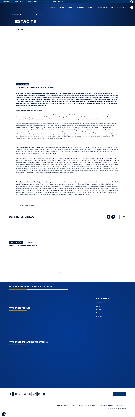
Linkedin (23, 396)
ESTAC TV (16, 14)
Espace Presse (119, 396)
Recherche (131, 7)
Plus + (123, 218)
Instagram (17, 396)
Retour (21, 30)
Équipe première (65, 7)
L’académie (80, 7)
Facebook (11, 396)
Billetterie (19, 1)
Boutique (6, 1)
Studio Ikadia (121, 412)
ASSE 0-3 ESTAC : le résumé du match (25, 247)
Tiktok (41, 396)
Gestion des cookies (105, 409)
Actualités (99, 304)
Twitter (29, 396)
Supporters (103, 7)
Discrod (53, 396)
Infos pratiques (118, 7)
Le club (52, 7)
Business (46, 1)
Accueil (11, 14)
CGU (69, 409)
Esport (91, 7)
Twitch (47, 396)
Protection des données (84, 409)
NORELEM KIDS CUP (59, 1)
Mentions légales (56, 409)
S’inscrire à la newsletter (67, 274)
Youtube (35, 396)
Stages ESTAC (33, 1)
